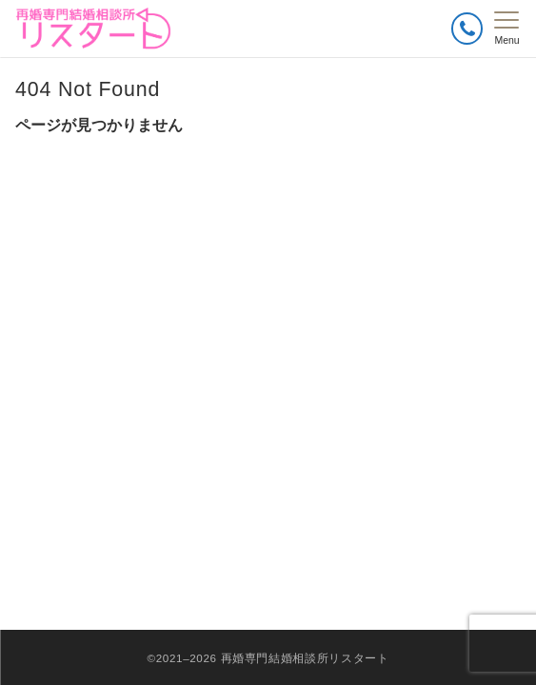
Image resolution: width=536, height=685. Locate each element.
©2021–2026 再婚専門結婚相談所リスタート (268, 658)
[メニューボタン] (507, 28)
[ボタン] (467, 28)
